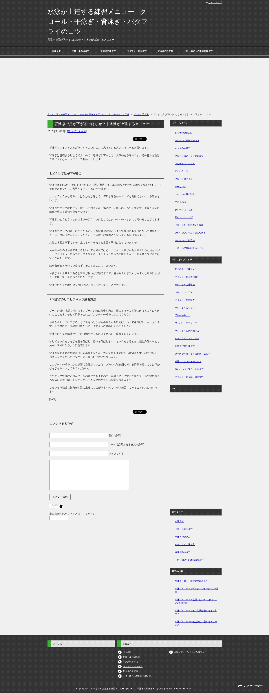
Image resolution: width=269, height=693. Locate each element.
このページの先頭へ (253, 685)
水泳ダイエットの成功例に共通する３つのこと (196, 623)
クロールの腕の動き (185, 194)
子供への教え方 (182, 315)
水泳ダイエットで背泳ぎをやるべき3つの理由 (196, 590)
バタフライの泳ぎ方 (137, 51)
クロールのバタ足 (184, 179)
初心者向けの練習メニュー (188, 269)
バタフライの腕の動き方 (187, 330)
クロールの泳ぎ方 (80, 51)
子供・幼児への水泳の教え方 (198, 51)
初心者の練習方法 (184, 132)
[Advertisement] (135, 83)
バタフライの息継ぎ (185, 300)
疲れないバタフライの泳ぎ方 (189, 369)
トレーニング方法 (184, 292)
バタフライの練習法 (185, 284)
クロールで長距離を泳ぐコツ (189, 248)
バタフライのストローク (187, 338)
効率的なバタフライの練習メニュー (192, 354)
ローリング (180, 186)
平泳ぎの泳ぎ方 (108, 51)
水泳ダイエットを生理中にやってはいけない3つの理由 (196, 601)
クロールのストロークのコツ (189, 156)
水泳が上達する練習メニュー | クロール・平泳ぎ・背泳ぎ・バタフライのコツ (97, 21)
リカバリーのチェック (186, 323)
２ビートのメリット (185, 163)
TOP (88, 114)
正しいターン (181, 171)
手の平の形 (180, 202)
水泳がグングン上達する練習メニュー (192, 652)
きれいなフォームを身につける (190, 232)
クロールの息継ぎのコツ (187, 140)
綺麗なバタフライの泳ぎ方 (188, 361)
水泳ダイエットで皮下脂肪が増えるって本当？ (196, 612)
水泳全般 (56, 51)
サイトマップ (215, 2)
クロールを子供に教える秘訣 (189, 225)
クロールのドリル (184, 209)
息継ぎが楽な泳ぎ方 (185, 346)
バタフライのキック (185, 307)
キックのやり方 (182, 148)
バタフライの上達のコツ (187, 277)
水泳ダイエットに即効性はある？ (191, 581)
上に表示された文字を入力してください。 (73, 513)
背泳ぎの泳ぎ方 (165, 51)
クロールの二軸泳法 (185, 240)
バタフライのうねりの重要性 (189, 377)
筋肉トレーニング (184, 217)
